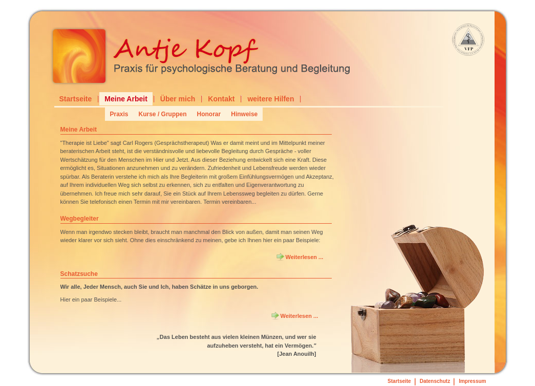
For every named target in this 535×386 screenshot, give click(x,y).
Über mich (177, 99)
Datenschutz (435, 381)
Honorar (209, 114)
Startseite (75, 99)
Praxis (119, 114)
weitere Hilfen (270, 99)
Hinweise (244, 114)
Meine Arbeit (125, 99)
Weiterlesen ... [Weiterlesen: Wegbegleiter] (305, 257)
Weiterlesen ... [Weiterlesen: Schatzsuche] (299, 316)
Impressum (472, 381)
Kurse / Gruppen (163, 114)
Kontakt (221, 99)
